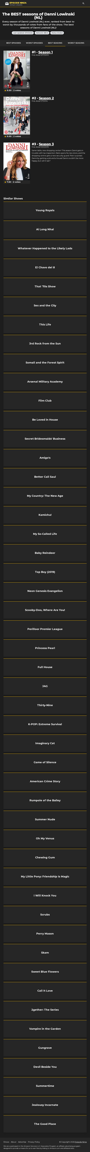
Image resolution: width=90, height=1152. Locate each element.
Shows (6, 1142)
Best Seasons (55, 43)
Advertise (22, 1142)
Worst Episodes (34, 43)
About (13, 1142)
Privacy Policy (34, 1142)
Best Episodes (13, 43)
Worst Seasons (76, 43)
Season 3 (46, 144)
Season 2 (46, 98)
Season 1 (45, 52)
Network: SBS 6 (42, 33)
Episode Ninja (81, 1142)
